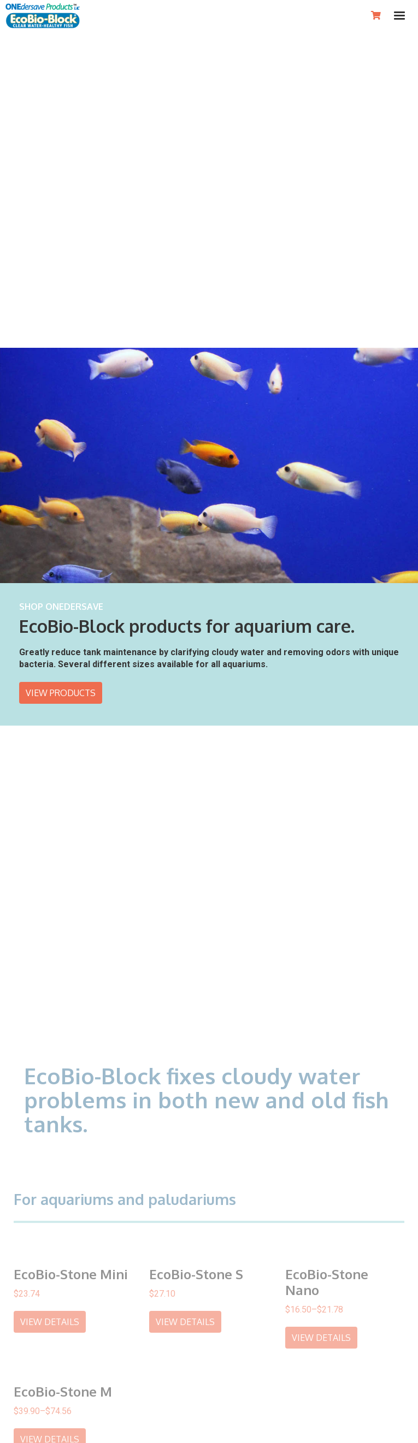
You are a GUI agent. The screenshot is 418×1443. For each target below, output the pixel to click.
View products (61, 690)
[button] (399, 16)
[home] (42, 15)
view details (49, 1318)
